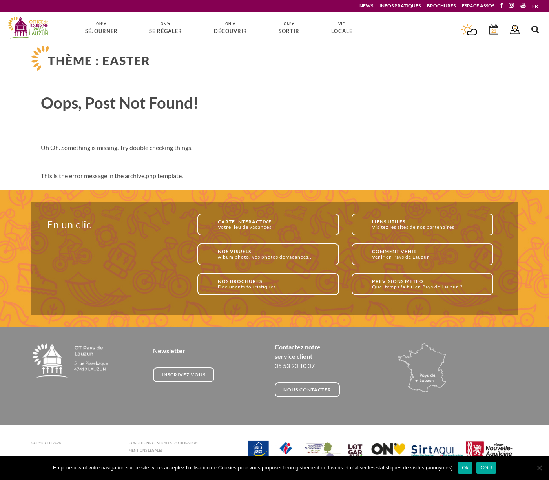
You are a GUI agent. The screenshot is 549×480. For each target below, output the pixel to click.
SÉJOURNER (101, 27)
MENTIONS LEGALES (146, 450)
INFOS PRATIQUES (400, 6)
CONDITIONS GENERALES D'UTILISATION (163, 443)
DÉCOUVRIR (230, 27)
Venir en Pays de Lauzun (428, 254)
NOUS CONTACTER (307, 389)
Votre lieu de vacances (274, 224)
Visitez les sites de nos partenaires (428, 224)
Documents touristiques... (274, 284)
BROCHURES (441, 6)
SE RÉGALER (165, 27)
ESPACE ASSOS (478, 6)
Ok (465, 468)
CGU (486, 468)
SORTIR (289, 27)
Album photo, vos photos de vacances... (274, 254)
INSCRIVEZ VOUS (184, 375)
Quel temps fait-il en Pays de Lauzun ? (428, 284)
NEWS (366, 6)
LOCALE (341, 28)
